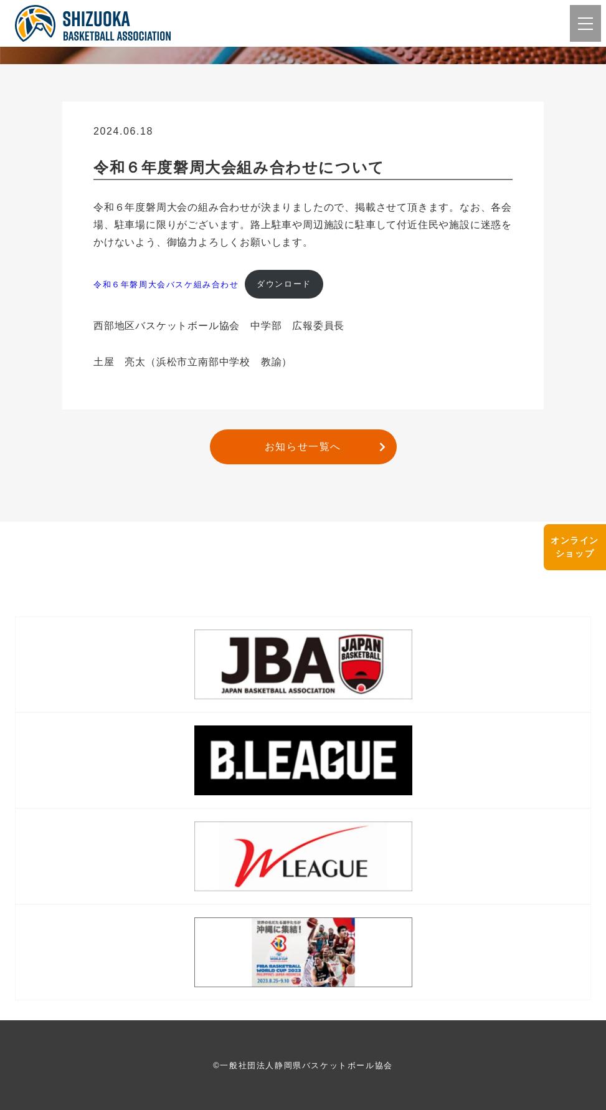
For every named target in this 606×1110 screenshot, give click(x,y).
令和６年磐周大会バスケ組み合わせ (166, 284)
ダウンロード (284, 284)
